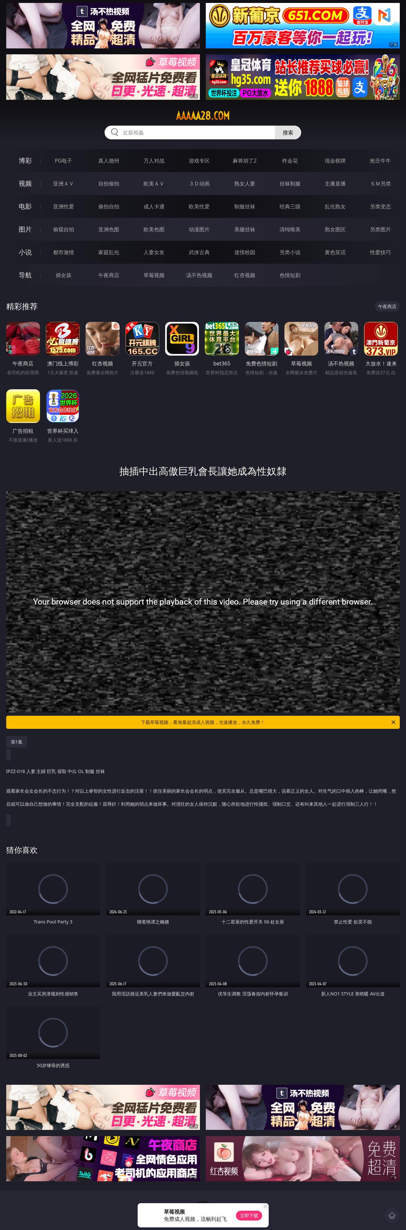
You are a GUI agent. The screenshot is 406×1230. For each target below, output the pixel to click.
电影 (25, 206)
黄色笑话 (335, 252)
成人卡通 (154, 206)
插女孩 (63, 275)
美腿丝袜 (244, 229)
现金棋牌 (335, 160)
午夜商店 (108, 275)
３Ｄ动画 (199, 183)
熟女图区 (335, 229)
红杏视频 (244, 275)
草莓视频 (154, 275)
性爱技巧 (380, 252)
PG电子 (63, 160)
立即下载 (249, 1215)
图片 (25, 229)
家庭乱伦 (108, 252)
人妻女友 (154, 252)
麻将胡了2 (245, 160)
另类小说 (290, 252)
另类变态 (380, 206)
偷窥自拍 (63, 229)
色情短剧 (290, 275)
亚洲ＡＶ (63, 183)
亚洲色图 (108, 229)
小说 (25, 252)
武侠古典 (199, 252)
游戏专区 (199, 160)
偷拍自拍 (108, 206)
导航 (25, 275)
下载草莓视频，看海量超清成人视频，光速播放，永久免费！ (268, 722)
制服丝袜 (244, 206)
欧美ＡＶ (154, 183)
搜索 (288, 132)
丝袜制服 (290, 183)
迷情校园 (244, 252)
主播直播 (335, 183)
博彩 (25, 160)
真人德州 (108, 160)
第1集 (17, 742)
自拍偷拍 (108, 183)
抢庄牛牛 (380, 160)
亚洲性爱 (63, 206)
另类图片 (380, 229)
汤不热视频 (199, 275)
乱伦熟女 (335, 206)
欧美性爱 (199, 206)
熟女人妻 (244, 183)
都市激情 (63, 252)
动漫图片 (199, 229)
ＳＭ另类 (380, 183)
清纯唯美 (290, 229)
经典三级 (290, 206)
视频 (25, 183)
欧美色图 (154, 229)
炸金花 (290, 160)
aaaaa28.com (203, 115)
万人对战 (154, 160)
